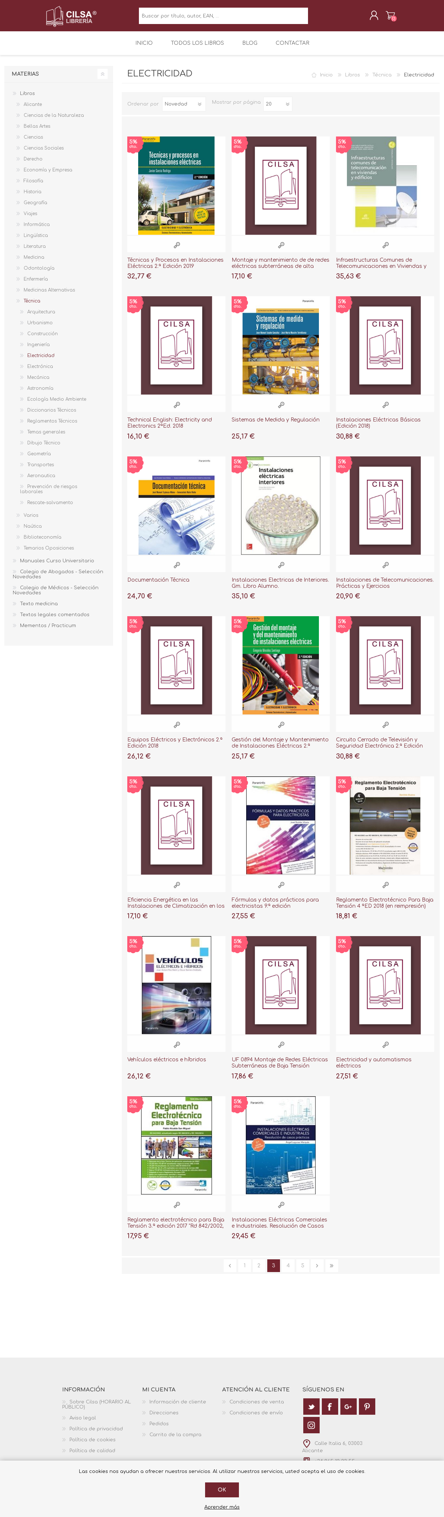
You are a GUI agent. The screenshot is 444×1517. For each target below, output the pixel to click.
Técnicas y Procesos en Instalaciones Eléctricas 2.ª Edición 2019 (175, 268)
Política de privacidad (96, 1434)
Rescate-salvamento (50, 507)
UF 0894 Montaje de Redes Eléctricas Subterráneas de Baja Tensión (280, 1068)
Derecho (33, 164)
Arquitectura (41, 317)
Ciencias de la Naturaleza (54, 120)
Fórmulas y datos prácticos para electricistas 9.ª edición (275, 908)
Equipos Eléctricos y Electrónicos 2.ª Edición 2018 (175, 748)
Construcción (42, 338)
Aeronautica (41, 480)
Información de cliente (177, 1407)
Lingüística (36, 240)
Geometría (39, 459)
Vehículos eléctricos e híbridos (166, 1065)
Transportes (40, 469)
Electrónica (40, 371)
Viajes (30, 218)
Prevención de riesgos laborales (48, 494)
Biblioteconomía (42, 542)
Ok (222, 1490)
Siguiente (317, 1270)
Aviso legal (82, 1423)
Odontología (39, 273)
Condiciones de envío (256, 1418)
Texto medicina (39, 608)
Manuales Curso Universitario (57, 566)
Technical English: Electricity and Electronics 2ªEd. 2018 (169, 428)
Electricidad (41, 360)
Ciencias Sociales (44, 153)
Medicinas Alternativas (49, 295)
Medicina (34, 262)
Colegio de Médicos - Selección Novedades (56, 595)
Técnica (382, 80)
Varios (31, 520)
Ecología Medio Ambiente (56, 404)
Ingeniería (38, 349)
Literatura (35, 251)
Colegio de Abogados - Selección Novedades (58, 579)
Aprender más (222, 1507)
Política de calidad (92, 1455)
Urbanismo (40, 327)
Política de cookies (92, 1444)
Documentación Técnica (158, 585)
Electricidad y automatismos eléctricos (374, 1068)
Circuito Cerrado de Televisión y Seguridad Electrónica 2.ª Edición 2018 (379, 751)
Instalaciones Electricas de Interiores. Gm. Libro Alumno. (280, 588)
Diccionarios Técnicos (51, 415)
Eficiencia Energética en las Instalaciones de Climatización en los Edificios (176, 911)
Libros (352, 80)
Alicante (33, 109)
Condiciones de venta (256, 1407)
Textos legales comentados (54, 619)
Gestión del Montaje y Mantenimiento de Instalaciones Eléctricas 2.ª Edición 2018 (280, 751)
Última (331, 1270)
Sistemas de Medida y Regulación (276, 425)
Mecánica (38, 382)
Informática (37, 229)
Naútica (33, 531)
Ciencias (33, 142)
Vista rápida (176, 250)
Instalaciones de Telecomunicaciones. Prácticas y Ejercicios (385, 588)
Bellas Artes (37, 131)
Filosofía (33, 186)
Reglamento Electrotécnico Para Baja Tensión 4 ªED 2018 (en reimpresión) (384, 908)
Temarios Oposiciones (49, 553)
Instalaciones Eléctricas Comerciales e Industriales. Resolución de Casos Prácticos (279, 1231)
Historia (32, 196)
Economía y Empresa (48, 175)
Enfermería (36, 284)
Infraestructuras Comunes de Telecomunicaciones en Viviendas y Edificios (381, 271)
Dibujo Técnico (43, 448)
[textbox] (223, 18)
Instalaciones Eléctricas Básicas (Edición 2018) (378, 428)
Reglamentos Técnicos (52, 426)
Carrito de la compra (383, 18)
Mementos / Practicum (48, 630)
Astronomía (40, 393)
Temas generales (46, 437)
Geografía (35, 207)
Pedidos (159, 1428)
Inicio (326, 80)
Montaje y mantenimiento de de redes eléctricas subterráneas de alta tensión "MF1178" (280, 271)
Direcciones (164, 1418)
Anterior (230, 1270)
